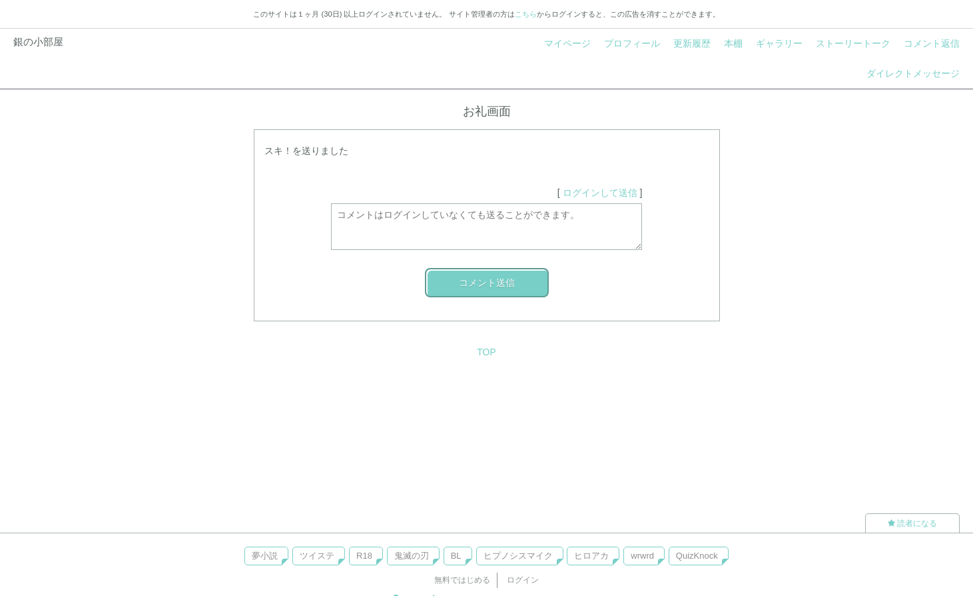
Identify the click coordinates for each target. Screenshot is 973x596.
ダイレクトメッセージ (913, 73)
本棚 (733, 43)
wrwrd (642, 556)
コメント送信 (487, 282)
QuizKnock (697, 556)
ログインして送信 (600, 192)
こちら (526, 14)
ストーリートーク (853, 43)
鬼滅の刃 (411, 556)
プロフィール (632, 43)
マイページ (567, 43)
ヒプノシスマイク (518, 556)
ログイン (523, 580)
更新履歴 (692, 43)
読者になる (912, 523)
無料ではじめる (462, 580)
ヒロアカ (591, 556)
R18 (364, 556)
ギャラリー (779, 43)
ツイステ (317, 556)
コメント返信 (932, 43)
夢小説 (265, 556)
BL (456, 556)
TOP (486, 352)
